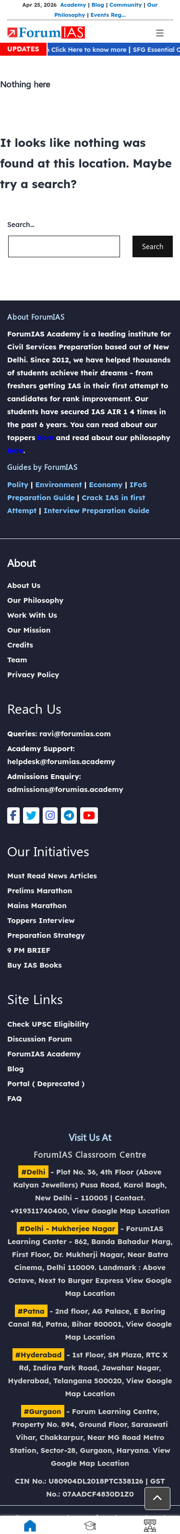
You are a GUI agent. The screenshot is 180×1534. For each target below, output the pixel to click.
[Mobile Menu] (158, 33)
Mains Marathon (37, 905)
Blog (97, 4)
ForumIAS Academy (44, 1053)
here (45, 437)
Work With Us (32, 615)
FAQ (14, 1098)
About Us (23, 585)
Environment (58, 484)
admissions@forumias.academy (65, 789)
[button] (157, 1498)
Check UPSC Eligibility (48, 1024)
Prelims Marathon (39, 890)
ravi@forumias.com (75, 733)
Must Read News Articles (52, 875)
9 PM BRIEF (28, 950)
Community (125, 4)
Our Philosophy (35, 600)
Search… (21, 224)
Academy (73, 4)
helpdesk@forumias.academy (61, 761)
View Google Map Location (121, 1210)
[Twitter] (31, 815)
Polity (17, 484)
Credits (20, 644)
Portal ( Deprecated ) (45, 1083)
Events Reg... (107, 14)
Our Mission (28, 630)
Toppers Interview (41, 920)
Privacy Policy (33, 674)
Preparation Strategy (46, 935)
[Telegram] (69, 815)
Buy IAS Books (34, 965)
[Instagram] (50, 815)
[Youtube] (89, 815)
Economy (105, 484)
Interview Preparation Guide (97, 510)
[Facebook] (13, 815)
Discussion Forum (39, 1038)
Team (17, 659)
